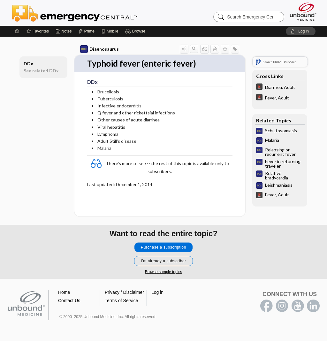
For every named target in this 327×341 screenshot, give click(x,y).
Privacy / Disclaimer (124, 292)
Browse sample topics (163, 272)
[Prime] (87, 31)
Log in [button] (157, 292)
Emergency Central (91, 12)
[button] (136, 31)
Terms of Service (121, 300)
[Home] (17, 31)
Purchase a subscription (163, 247)
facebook (266, 306)
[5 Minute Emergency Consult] (279, 87)
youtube (297, 306)
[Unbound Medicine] (303, 12)
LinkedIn (313, 306)
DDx (28, 63)
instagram (282, 306)
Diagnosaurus (99, 49)
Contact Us (69, 300)
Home (64, 292)
